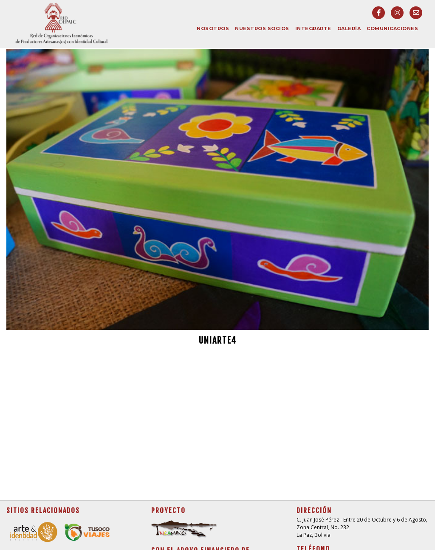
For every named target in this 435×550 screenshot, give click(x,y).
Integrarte (313, 28)
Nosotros (213, 28)
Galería (349, 28)
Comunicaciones (392, 28)
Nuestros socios (262, 28)
